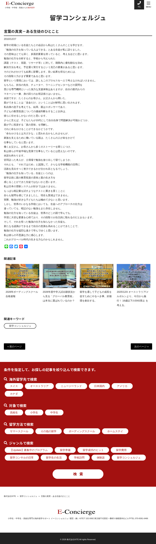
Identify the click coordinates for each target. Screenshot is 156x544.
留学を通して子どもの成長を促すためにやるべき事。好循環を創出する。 (96, 299)
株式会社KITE (10, 496)
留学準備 (65, 449)
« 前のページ (14, 346)
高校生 (14, 412)
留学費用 (121, 449)
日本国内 (99, 386)
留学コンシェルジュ (20, 325)
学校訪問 (79, 457)
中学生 (54, 412)
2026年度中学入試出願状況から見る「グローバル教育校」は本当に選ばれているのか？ (59, 299)
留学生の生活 (54, 457)
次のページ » (141, 346)
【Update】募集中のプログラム (29, 449)
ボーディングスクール (82, 431)
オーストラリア (39, 386)
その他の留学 (48, 431)
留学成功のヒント (93, 449)
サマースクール (19, 431)
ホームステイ (115, 431)
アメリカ (122, 386)
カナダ (14, 393)
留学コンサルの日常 (22, 457)
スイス (14, 386)
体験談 (101, 457)
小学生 (34, 412)
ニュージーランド (71, 386)
